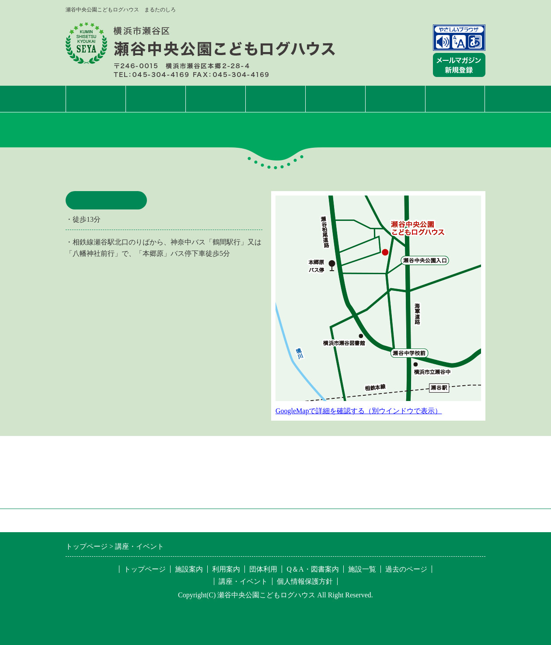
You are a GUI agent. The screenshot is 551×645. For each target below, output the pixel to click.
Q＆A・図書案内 (312, 569)
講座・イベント (275, 98)
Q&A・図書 (395, 98)
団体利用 (335, 98)
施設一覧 (455, 98)
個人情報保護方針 (305, 581)
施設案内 (156, 98)
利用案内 (216, 98)
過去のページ (406, 569)
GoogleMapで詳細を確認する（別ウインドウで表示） (359, 411)
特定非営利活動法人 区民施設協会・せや (186, 520)
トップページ (96, 98)
